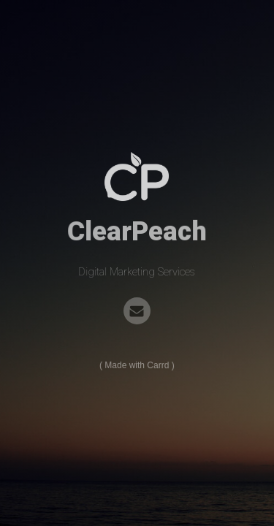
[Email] (137, 310)
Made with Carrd (137, 365)
